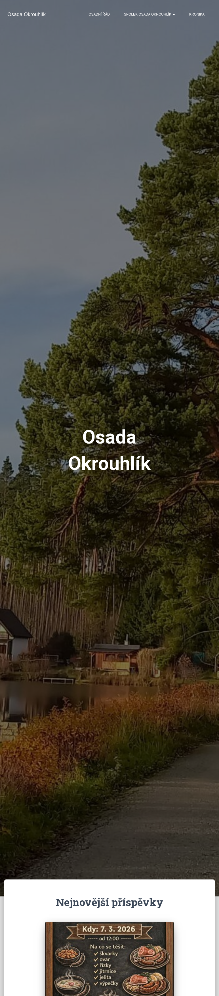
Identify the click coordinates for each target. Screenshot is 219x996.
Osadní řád (99, 14)
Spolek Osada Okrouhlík (149, 14)
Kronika (197, 14)
